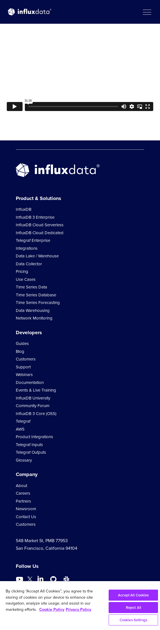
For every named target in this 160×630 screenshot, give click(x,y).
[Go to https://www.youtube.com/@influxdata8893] (20, 579)
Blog (20, 351)
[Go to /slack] (66, 579)
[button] (146, 12)
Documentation (30, 382)
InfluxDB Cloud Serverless (39, 225)
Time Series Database (36, 295)
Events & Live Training (36, 390)
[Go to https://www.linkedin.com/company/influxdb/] (40, 579)
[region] (80, 605)
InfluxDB (23, 209)
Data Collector (29, 264)
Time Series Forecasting (38, 302)
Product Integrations (34, 437)
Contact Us (26, 517)
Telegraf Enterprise (33, 240)
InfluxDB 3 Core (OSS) (36, 413)
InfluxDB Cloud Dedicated (39, 233)
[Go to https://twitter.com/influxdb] (29, 580)
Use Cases (26, 279)
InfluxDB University (33, 398)
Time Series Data (31, 287)
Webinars (24, 375)
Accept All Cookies (133, 595)
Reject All (133, 607)
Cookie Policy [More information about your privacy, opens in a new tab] (51, 609)
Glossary (24, 460)
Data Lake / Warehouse (37, 256)
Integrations (27, 248)
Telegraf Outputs (31, 452)
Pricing (22, 271)
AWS (20, 429)
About (21, 486)
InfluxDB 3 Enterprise (35, 217)
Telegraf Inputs (29, 445)
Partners (23, 501)
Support (23, 367)
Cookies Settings (133, 620)
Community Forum (32, 406)
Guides (22, 343)
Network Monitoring (34, 318)
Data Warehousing (33, 310)
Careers (23, 493)
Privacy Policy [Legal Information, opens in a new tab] (78, 609)
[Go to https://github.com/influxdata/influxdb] (53, 579)
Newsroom (26, 509)
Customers (26, 359)
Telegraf (23, 421)
